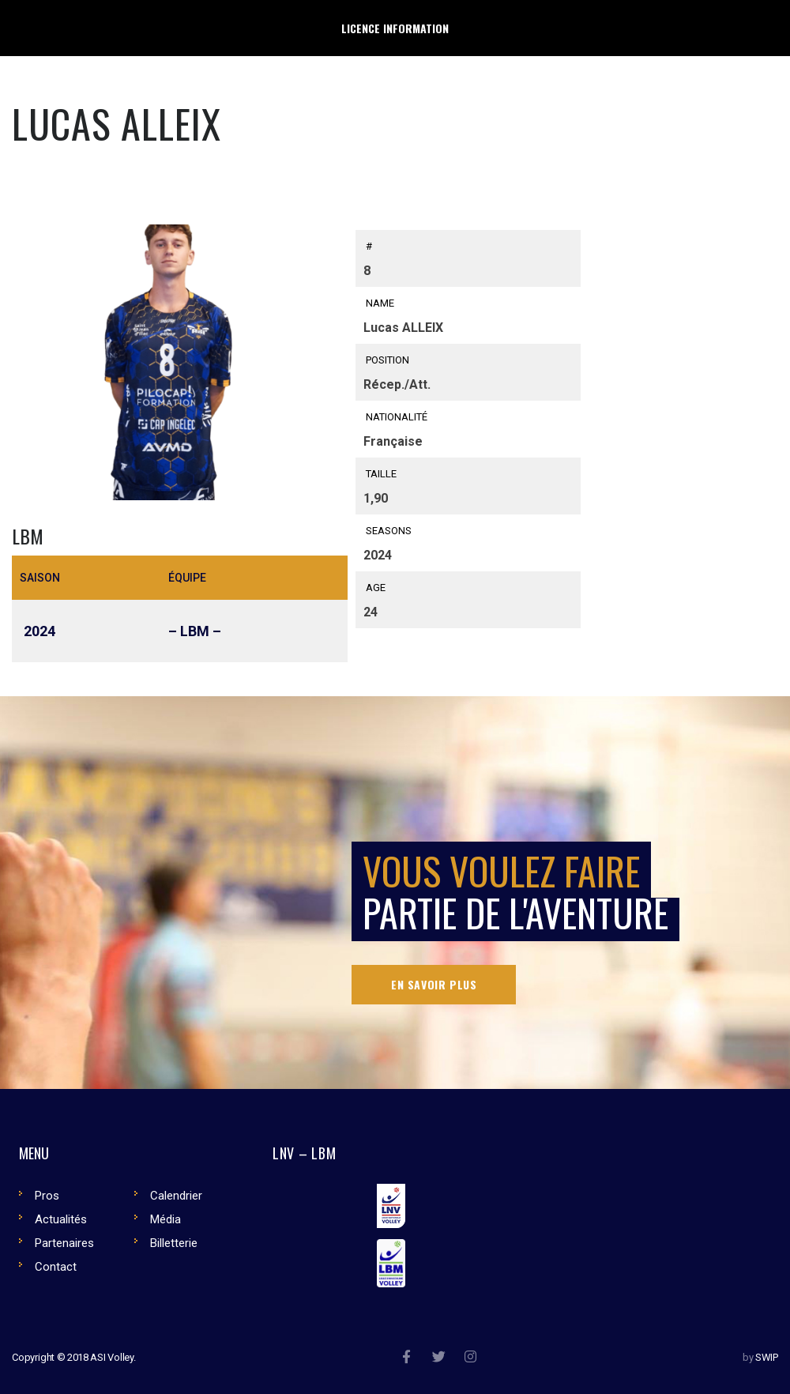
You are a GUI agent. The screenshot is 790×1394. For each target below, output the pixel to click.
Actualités (61, 1219)
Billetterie (174, 1243)
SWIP (766, 1357)
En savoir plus (433, 984)
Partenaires (64, 1243)
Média (165, 1219)
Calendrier (176, 1196)
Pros (47, 1196)
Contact (56, 1267)
